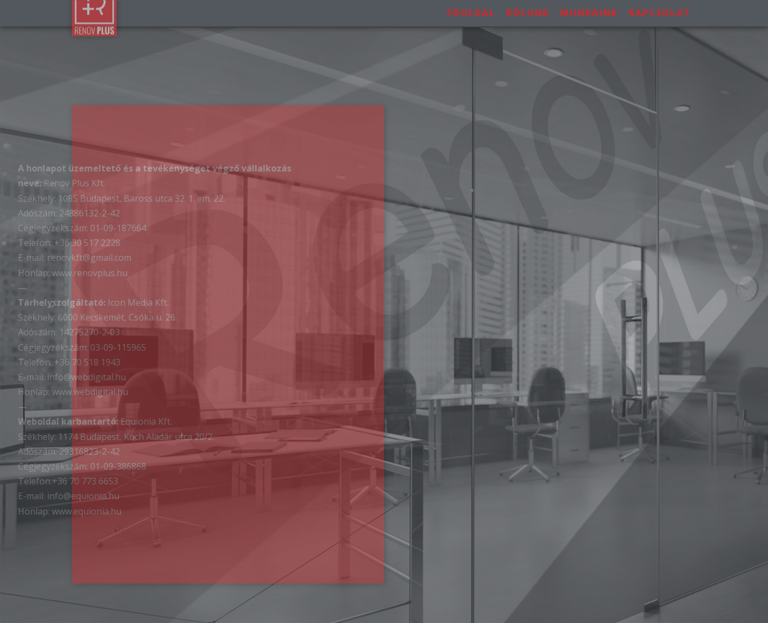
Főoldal (471, 10)
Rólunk (527, 10)
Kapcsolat (660, 10)
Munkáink (589, 10)
